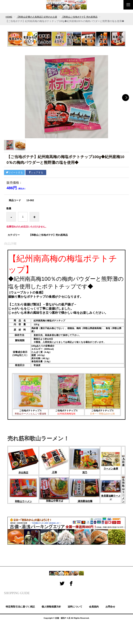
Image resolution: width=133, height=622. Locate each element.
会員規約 (94, 606)
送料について (75, 606)
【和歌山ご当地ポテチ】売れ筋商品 (84, 16)
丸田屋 (123, 460)
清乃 (84, 472)
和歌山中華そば (54, 500)
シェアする (36, 172)
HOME (9, 16)
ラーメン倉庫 (111, 468)
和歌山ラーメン (23, 501)
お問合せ (110, 606)
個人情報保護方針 (51, 606)
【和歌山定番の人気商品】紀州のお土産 (39, 16)
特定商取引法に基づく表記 (20, 606)
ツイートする (14, 172)
